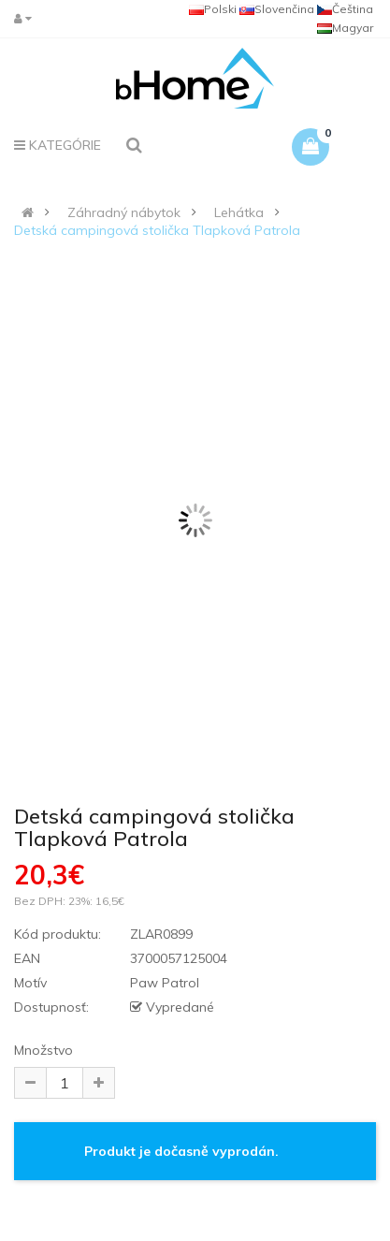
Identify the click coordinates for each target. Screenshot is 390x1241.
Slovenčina (276, 9)
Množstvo (43, 1050)
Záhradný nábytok (124, 212)
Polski (213, 9)
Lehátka (239, 212)
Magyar (345, 28)
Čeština (345, 9)
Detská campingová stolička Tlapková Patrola (157, 230)
